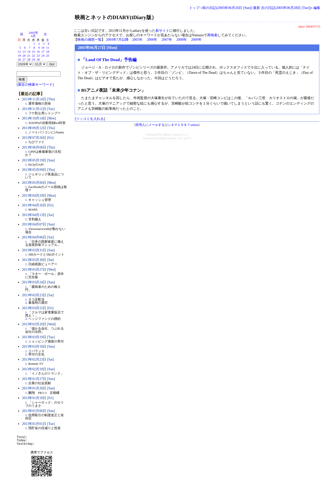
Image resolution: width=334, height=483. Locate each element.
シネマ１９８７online (183, 125)
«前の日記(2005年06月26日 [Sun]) (226, 8)
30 (38, 59)
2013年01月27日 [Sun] (38, 379)
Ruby (162, 138)
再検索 (212, 35)
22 (33, 55)
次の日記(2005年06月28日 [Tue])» (286, 8)
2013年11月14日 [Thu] (38, 99)
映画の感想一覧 (89, 39)
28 (28, 59)
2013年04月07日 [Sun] (38, 224)
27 (24, 59)
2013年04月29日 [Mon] (39, 195)
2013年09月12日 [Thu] (38, 128)
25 (47, 55)
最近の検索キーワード (35, 84)
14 (28, 51)
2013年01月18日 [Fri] (37, 398)
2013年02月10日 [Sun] (38, 369)
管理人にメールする (150, 125)
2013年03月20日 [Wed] (39, 324)
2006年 (152, 39)
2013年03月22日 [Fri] (37, 308)
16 (38, 51)
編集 (316, 8)
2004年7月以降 (117, 39)
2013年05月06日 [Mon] (39, 183)
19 (19, 55)
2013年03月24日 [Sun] (38, 282)
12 (19, 51)
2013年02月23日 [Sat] (38, 359)
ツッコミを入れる (90, 119)
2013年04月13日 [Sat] (38, 215)
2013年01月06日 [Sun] (38, 411)
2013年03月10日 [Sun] (38, 346)
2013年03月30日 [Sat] (38, 260)
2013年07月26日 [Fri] (37, 138)
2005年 (137, 39)
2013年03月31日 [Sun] (38, 250)
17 (42, 51)
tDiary (167, 134)
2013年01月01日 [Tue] (38, 424)
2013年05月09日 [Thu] (38, 170)
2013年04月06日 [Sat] (38, 237)
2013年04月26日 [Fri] (37, 205)
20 (24, 55)
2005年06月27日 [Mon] (97, 47)
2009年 (196, 39)
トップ (194, 8)
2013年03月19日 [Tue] (38, 337)
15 (33, 51)
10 (42, 47)
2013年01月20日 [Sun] (38, 388)
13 (24, 51)
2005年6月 (33, 34)
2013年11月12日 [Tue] (38, 109)
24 (42, 55)
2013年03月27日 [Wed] (39, 269)
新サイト (162, 31)
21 (28, 55)
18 (47, 51)
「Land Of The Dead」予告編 (109, 59)
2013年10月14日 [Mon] (39, 118)
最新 (256, 8)
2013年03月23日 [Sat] (38, 295)
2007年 (167, 39)
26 (19, 59)
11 (47, 47)
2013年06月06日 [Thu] (38, 147)
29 (33, 59)
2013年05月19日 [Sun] (38, 160)
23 (38, 55)
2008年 (181, 39)
